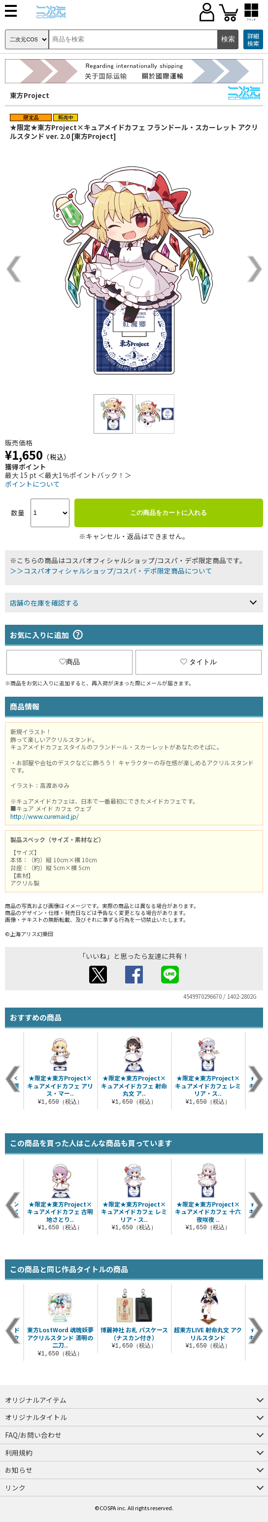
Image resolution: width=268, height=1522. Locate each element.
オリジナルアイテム (36, 1400)
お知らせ (19, 1470)
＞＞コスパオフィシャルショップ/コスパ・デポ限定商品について (111, 570)
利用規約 (19, 1452)
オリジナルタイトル (36, 1417)
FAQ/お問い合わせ (33, 1435)
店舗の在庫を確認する (44, 603)
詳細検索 (253, 40)
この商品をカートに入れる (168, 512)
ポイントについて (32, 484)
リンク (15, 1487)
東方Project (29, 95)
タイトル (198, 662)
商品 (69, 662)
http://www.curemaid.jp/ (44, 816)
